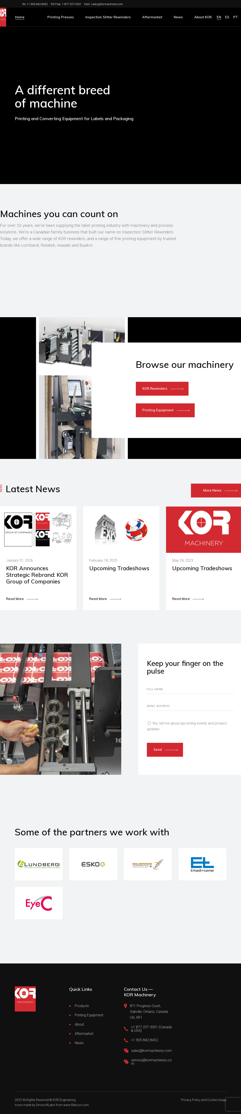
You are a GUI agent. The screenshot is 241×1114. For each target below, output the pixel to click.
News (79, 1043)
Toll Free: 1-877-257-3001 (65, 4)
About (79, 1024)
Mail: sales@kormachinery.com (103, 4)
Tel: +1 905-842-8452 (35, 4)
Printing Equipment (89, 1015)
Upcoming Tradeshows (119, 568)
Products (82, 1006)
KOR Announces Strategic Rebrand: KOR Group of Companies (37, 575)
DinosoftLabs (45, 1105)
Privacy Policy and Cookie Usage (203, 1100)
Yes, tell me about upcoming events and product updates (187, 726)
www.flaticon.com (76, 1105)
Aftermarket (84, 1034)
